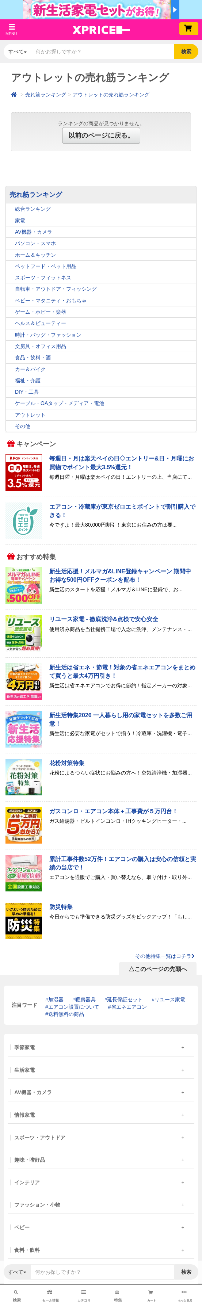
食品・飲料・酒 (33, 357)
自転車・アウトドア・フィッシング (56, 289)
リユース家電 (170, 999)
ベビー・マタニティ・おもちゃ (51, 300)
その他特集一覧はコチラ (165, 956)
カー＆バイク (30, 369)
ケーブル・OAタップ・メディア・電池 (59, 403)
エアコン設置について (73, 1007)
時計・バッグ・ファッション (48, 335)
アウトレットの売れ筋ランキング (111, 95)
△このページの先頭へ (158, 969)
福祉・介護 (28, 380)
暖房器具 (85, 999)
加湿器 (56, 999)
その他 (22, 426)
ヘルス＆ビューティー (40, 323)
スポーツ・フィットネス (43, 277)
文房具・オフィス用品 (40, 346)
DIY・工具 (27, 392)
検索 (186, 51)
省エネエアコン (129, 1007)
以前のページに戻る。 (101, 135)
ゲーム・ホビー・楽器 (40, 312)
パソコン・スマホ (35, 243)
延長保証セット (125, 999)
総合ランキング (33, 209)
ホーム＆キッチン (35, 255)
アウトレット (30, 415)
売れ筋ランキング (45, 95)
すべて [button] (17, 51)
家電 (20, 220)
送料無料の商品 (66, 1014)
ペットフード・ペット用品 (45, 266)
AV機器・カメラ (33, 232)
